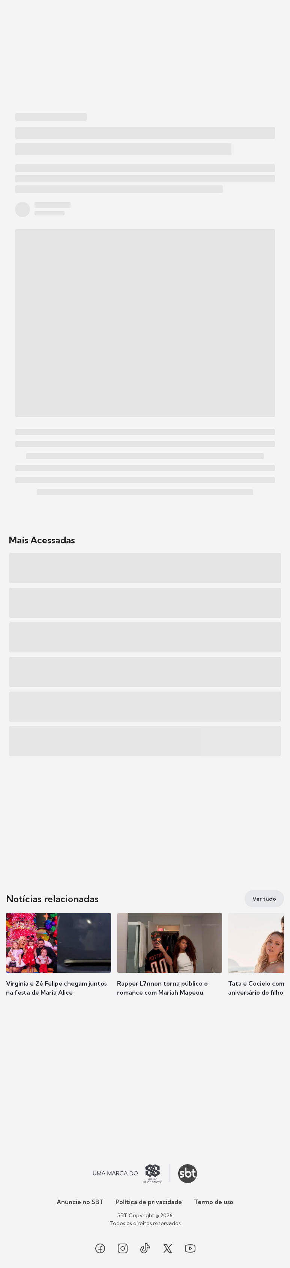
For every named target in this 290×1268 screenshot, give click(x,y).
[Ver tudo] (264, 898)
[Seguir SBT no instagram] (123, 1248)
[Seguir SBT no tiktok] (145, 1248)
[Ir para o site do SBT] (187, 1173)
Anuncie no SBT (80, 1202)
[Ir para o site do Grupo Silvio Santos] (131, 1173)
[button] (58, 962)
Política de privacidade (149, 1202)
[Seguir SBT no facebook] (100, 1248)
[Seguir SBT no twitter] (168, 1248)
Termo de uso (213, 1202)
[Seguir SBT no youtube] (190, 1248)
